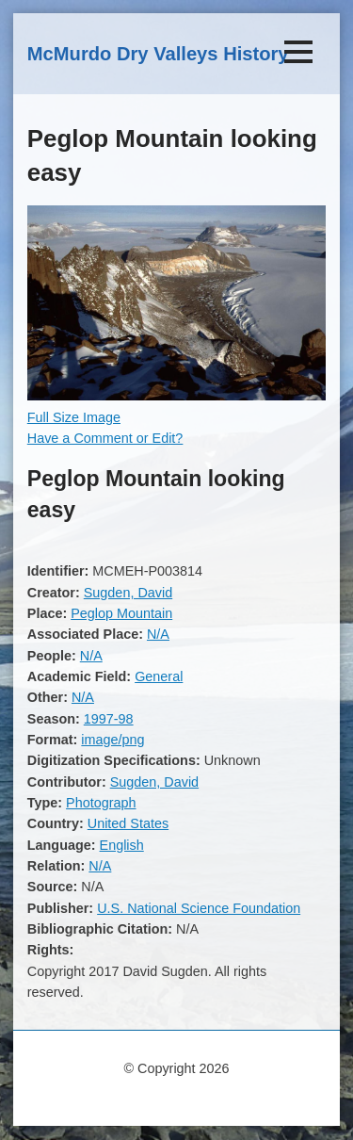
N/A (158, 634)
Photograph (101, 802)
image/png (112, 739)
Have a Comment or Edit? (105, 438)
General (159, 676)
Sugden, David (128, 592)
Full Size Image (73, 417)
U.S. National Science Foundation (198, 908)
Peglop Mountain (121, 613)
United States (128, 823)
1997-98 (109, 718)
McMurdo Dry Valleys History (158, 53)
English (122, 845)
